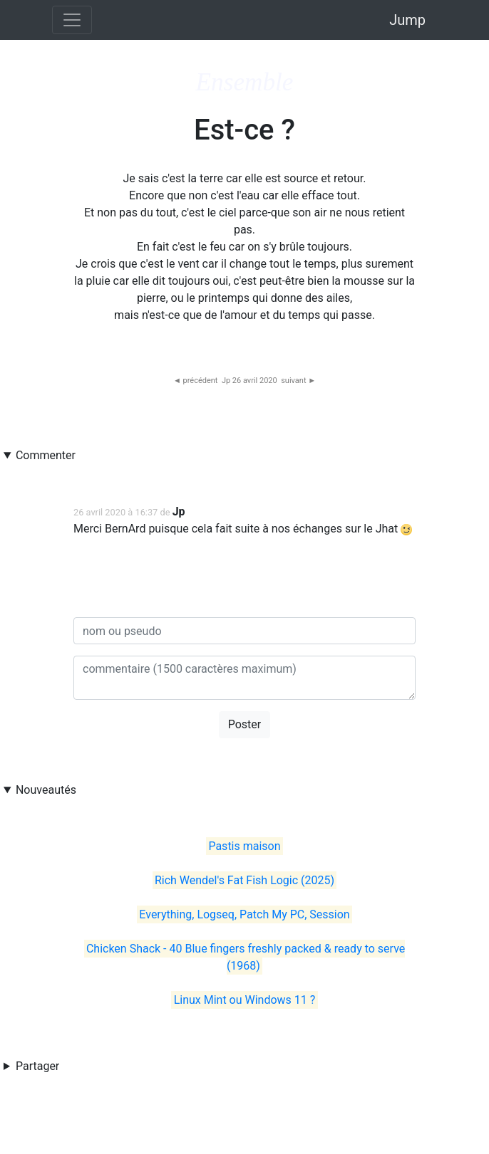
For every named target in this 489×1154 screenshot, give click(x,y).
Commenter (46, 455)
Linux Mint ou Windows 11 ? (245, 1000)
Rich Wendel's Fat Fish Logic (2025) (244, 880)
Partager (37, 1066)
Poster (245, 724)
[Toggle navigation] (72, 20)
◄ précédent (195, 380)
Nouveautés (46, 790)
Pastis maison (244, 846)
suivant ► (298, 380)
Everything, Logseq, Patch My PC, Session (244, 914)
